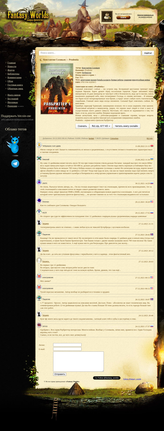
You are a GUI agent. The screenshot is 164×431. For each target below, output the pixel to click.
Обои (10, 81)
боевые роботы (117, 80)
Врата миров (14, 95)
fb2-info (150, 138)
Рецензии (12, 106)
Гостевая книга (15, 85)
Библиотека (13, 73)
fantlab (91, 138)
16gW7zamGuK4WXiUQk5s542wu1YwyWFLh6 (17, 119)
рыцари (93, 80)
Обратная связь (15, 88)
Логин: (42, 345)
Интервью (13, 102)
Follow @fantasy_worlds (132, 379)
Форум (11, 70)
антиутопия (85, 80)
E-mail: (42, 349)
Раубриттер (86, 73)
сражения (127, 80)
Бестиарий (13, 98)
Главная (12, 62)
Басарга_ (46, 261)
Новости (12, 66)
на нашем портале (145, 16)
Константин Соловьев (91, 68)
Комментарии (14, 77)
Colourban (114, 138)
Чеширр (45, 223)
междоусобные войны (141, 80)
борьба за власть (104, 80)
